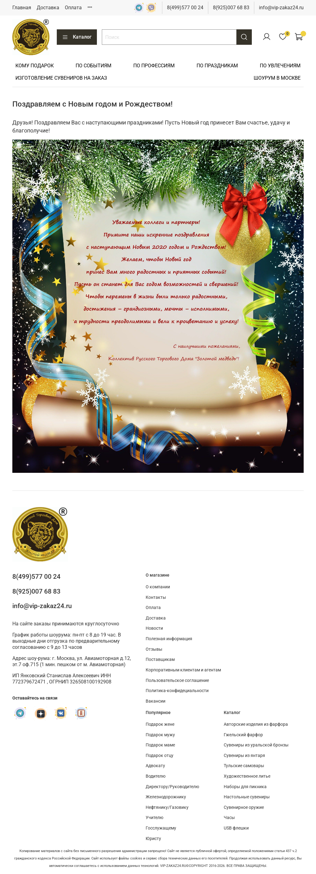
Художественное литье (247, 776)
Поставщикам (160, 659)
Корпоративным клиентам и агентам (183, 670)
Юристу (153, 838)
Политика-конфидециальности (177, 690)
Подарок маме (160, 745)
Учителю (154, 817)
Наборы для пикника (245, 786)
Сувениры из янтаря (244, 755)
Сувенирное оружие (244, 807)
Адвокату (155, 765)
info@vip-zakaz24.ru (281, 8)
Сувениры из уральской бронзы (256, 745)
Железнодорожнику (166, 797)
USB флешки (236, 828)
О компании (158, 587)
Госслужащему (161, 828)
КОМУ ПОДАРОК (34, 66)
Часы (229, 817)
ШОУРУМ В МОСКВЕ (277, 78)
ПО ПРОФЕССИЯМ (154, 66)
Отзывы (154, 649)
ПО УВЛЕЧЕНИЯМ (280, 66)
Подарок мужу (160, 734)
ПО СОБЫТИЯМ (93, 66)
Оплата (73, 8)
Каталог (77, 37)
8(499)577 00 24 (185, 8)
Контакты (156, 597)
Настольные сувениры (247, 797)
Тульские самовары (244, 765)
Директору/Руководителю (172, 786)
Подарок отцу (159, 755)
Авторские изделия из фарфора (256, 724)
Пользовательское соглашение (177, 680)
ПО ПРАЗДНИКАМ (217, 66)
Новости (154, 628)
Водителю (155, 776)
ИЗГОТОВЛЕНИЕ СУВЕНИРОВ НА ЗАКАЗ (61, 78)
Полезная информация (169, 638)
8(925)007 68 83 (231, 8)
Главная (21, 8)
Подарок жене (160, 724)
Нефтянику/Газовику (167, 807)
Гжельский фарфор (243, 734)
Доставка (48, 8)
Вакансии (155, 701)
